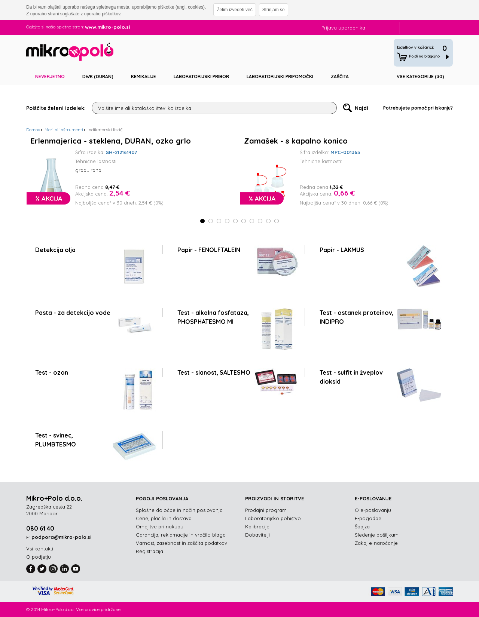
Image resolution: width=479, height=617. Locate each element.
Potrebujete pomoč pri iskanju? (418, 108)
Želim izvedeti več (234, 9)
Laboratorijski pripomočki (280, 76)
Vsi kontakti (39, 549)
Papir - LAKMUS (342, 250)
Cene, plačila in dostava (164, 518)
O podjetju (38, 557)
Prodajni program (266, 510)
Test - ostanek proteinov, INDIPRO (357, 317)
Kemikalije (143, 76)
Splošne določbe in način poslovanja (179, 510)
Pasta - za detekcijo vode (72, 312)
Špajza (362, 526)
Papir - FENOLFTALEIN (208, 250)
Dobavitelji (257, 535)
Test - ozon (51, 372)
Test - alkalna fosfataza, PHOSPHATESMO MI (213, 317)
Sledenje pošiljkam (377, 535)
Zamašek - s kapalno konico (296, 141)
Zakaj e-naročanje (376, 543)
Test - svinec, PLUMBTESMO (55, 440)
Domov (33, 129)
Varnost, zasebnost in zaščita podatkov (181, 543)
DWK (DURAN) (97, 76)
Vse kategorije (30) (420, 76)
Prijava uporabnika (343, 28)
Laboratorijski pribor (201, 76)
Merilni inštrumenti (64, 129)
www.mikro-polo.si (107, 27)
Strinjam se (273, 9)
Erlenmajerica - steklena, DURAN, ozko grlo (111, 141)
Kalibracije (257, 526)
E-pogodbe (368, 518)
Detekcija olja (55, 250)
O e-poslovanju (373, 510)
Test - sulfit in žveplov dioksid (351, 377)
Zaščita (340, 76)
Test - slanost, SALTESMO (213, 372)
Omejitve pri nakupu (159, 526)
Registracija (149, 551)
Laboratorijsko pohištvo (273, 518)
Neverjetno (50, 76)
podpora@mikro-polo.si (61, 537)
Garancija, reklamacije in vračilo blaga (181, 535)
